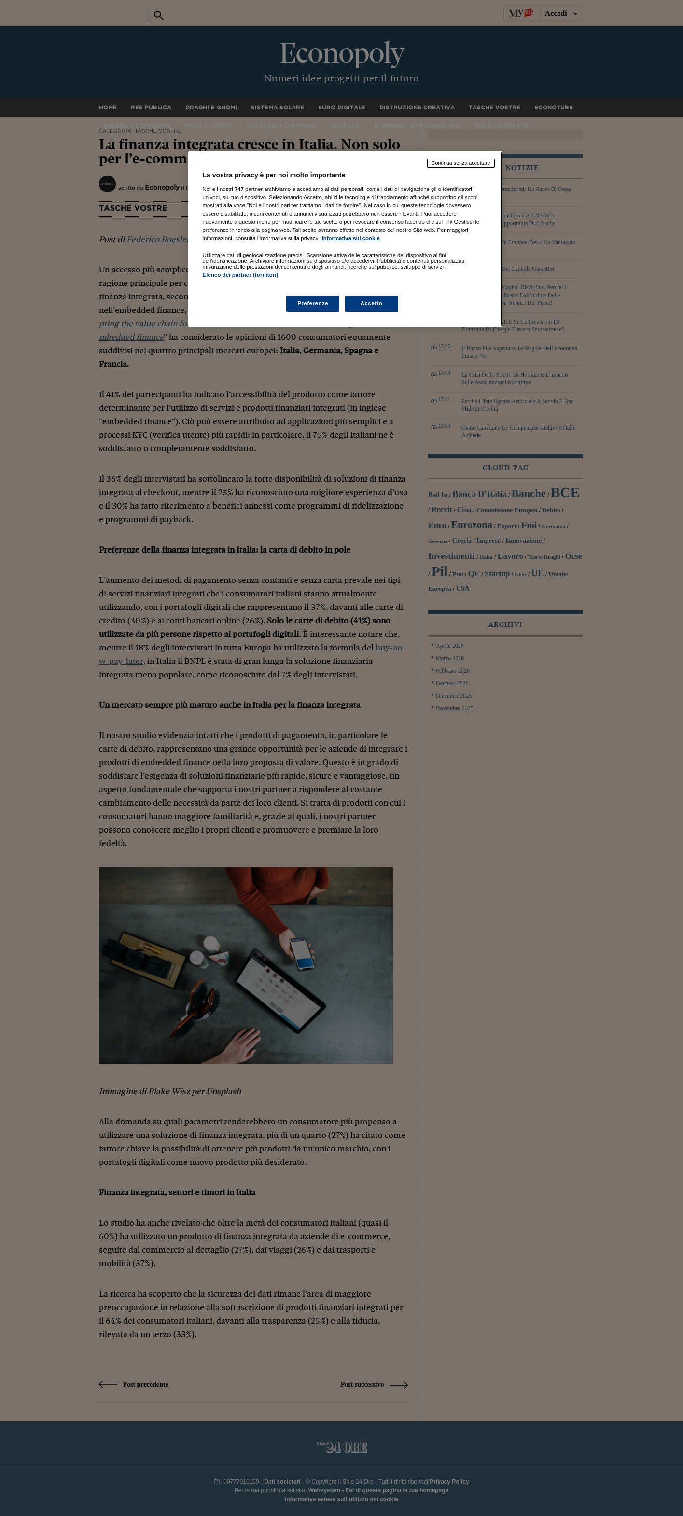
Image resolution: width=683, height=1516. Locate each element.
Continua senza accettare (461, 163)
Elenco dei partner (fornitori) (241, 275)
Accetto (372, 303)
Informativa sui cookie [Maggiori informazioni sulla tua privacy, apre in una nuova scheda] (351, 238)
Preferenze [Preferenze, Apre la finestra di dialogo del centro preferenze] (312, 303)
